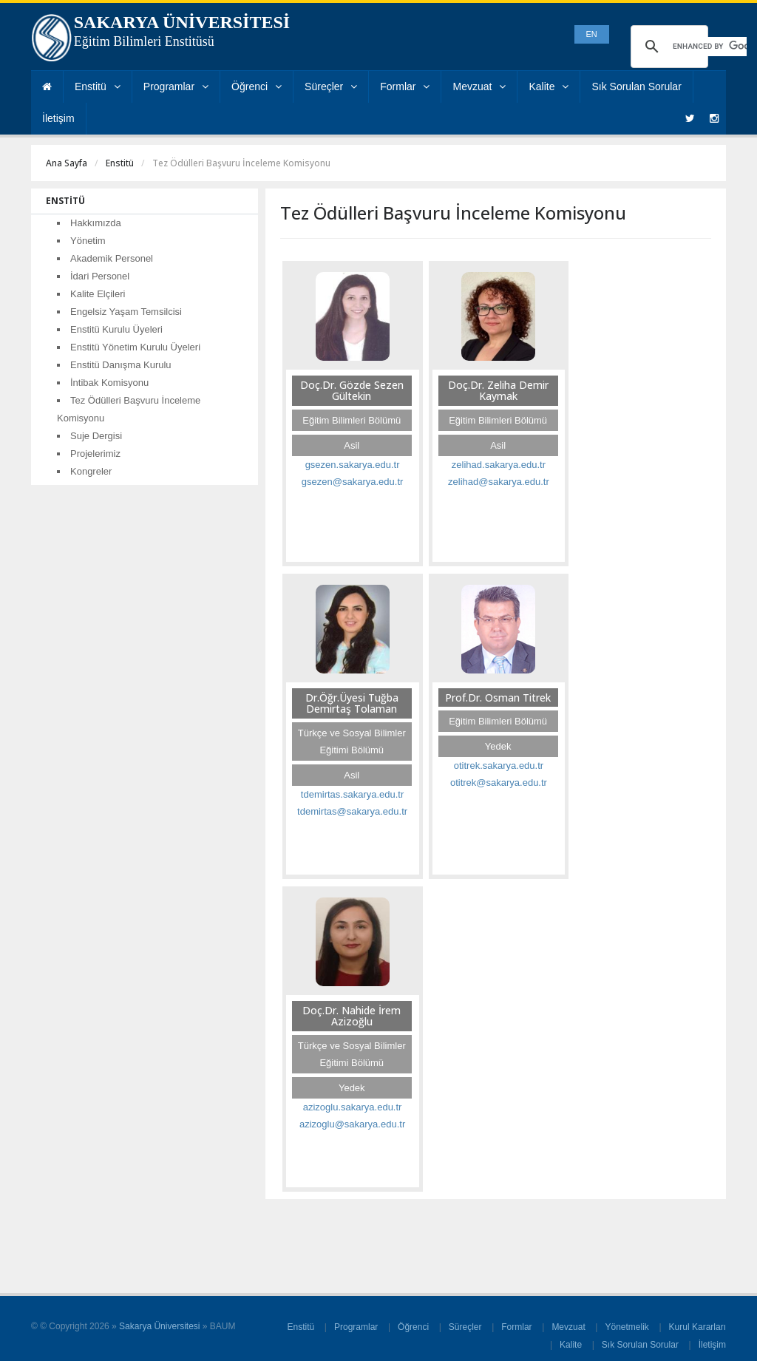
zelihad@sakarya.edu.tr (498, 481)
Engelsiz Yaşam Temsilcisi (126, 311)
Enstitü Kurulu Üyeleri (116, 329)
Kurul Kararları (697, 1327)
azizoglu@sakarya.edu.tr (352, 1124)
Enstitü (97, 86)
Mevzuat (479, 86)
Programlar (175, 86)
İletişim (58, 118)
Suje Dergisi (96, 435)
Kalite (548, 86)
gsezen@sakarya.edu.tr (353, 481)
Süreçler (331, 86)
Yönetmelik (626, 1327)
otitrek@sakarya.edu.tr (498, 782)
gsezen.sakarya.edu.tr (352, 464)
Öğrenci (256, 86)
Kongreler (91, 471)
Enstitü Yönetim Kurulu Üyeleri (135, 347)
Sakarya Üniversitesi (159, 1326)
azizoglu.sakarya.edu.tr (352, 1107)
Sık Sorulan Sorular (636, 86)
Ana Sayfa (66, 163)
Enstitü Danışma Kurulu (121, 364)
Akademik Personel (111, 258)
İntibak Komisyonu (109, 382)
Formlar (405, 86)
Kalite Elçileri (97, 293)
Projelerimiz (95, 453)
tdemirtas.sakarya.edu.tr (352, 794)
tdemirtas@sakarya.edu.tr (352, 811)
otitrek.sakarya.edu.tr (498, 765)
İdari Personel (99, 276)
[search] (710, 46)
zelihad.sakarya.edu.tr (499, 464)
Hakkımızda (95, 222)
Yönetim (88, 240)
